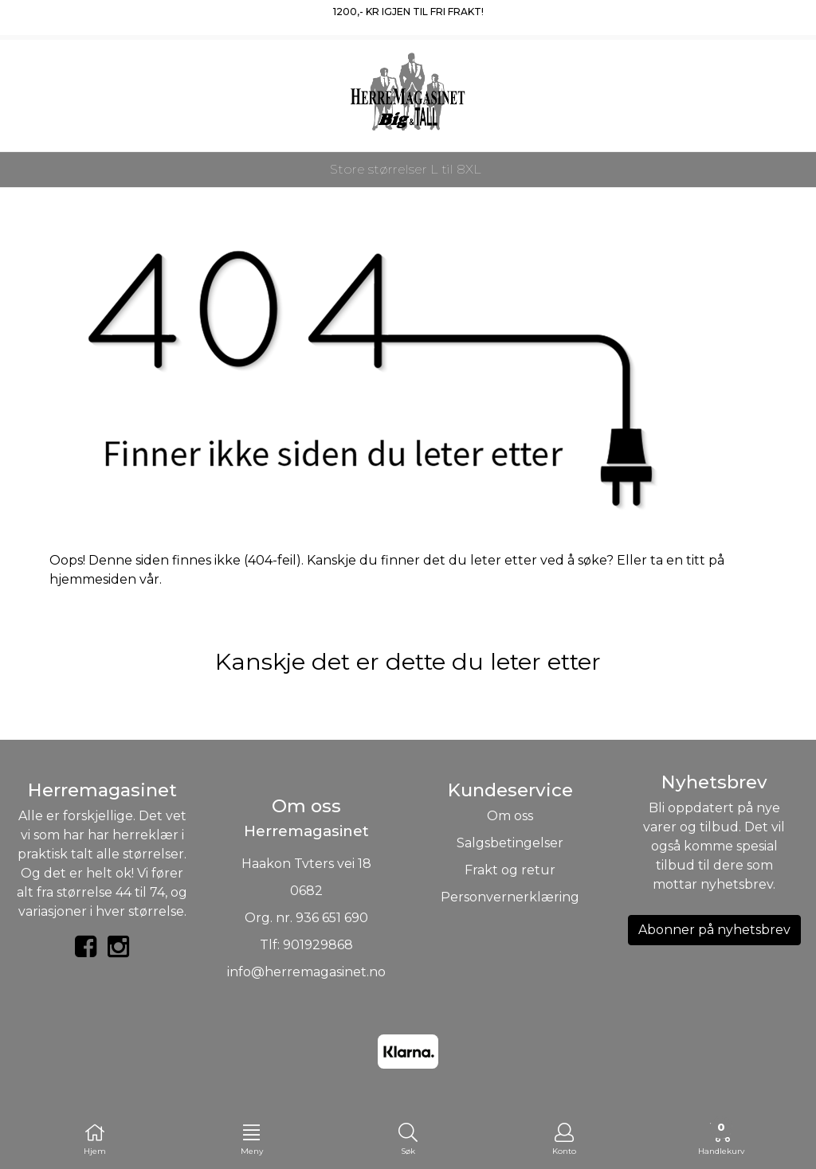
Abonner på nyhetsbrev (714, 929)
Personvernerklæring (510, 897)
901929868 (318, 944)
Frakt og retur (510, 870)
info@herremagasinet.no (306, 971)
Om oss (510, 815)
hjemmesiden (92, 579)
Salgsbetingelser (510, 842)
